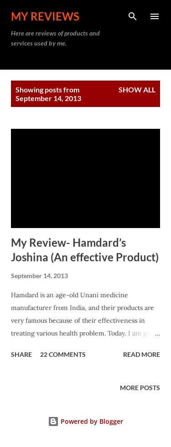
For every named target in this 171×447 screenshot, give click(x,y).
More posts (140, 387)
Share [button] (21, 354)
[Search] (132, 16)
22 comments (63, 354)
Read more (141, 354)
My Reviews (45, 16)
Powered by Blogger (85, 421)
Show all (137, 89)
